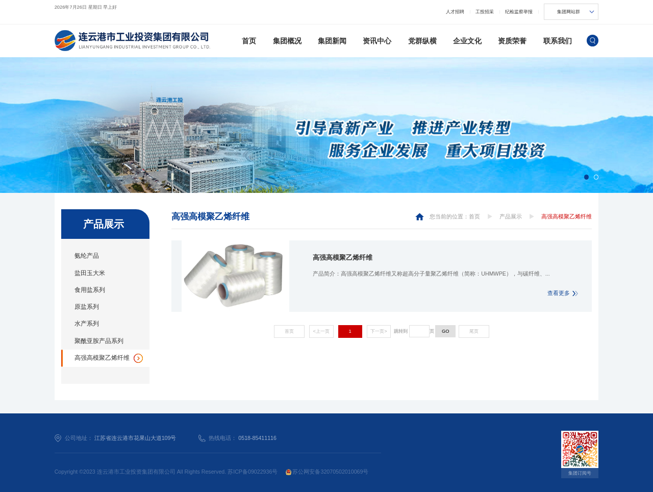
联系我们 (557, 41)
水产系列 (86, 323)
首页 (249, 41)
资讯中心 (377, 41)
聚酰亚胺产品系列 (98, 341)
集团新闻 (332, 41)
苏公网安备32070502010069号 (327, 472)
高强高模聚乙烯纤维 (102, 357)
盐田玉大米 (89, 273)
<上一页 (321, 331)
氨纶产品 (86, 255)
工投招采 (484, 11)
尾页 (474, 331)
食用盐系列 (89, 289)
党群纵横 (422, 41)
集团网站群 (568, 11)
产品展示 (510, 216)
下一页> (378, 331)
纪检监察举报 (519, 11)
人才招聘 (455, 11)
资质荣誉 (512, 41)
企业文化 (467, 41)
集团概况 (287, 41)
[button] (586, 177)
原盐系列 (86, 306)
